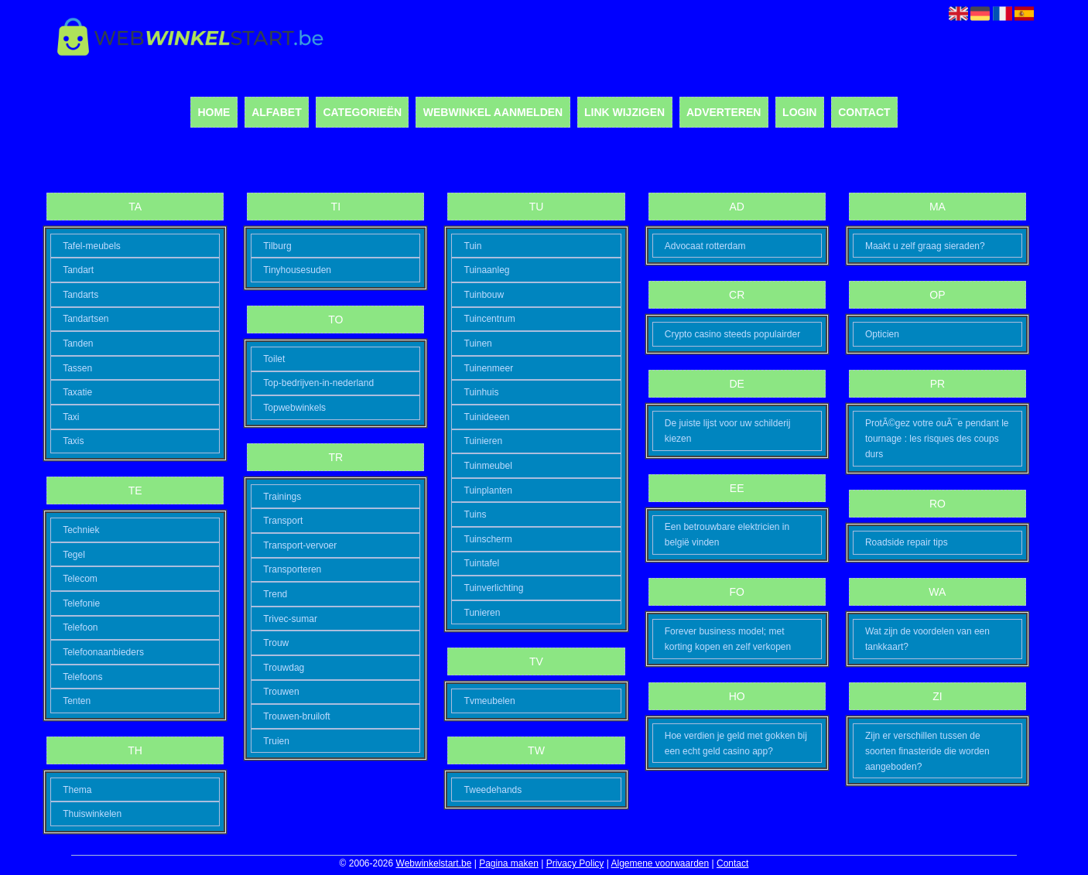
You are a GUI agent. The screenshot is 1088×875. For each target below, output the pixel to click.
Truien (276, 741)
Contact (864, 112)
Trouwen (281, 691)
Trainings (282, 496)
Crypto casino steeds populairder (732, 334)
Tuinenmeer (489, 368)
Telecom (80, 578)
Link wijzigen (624, 112)
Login (799, 112)
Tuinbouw (484, 294)
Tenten (77, 701)
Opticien (882, 334)
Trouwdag (283, 667)
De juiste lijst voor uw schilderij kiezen (728, 431)
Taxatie (77, 392)
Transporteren (292, 569)
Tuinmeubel (488, 465)
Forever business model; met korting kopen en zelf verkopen (728, 639)
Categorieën (362, 112)
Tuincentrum (489, 318)
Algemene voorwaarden (660, 863)
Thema (77, 789)
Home (213, 112)
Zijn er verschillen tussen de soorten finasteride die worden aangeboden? (927, 751)
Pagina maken (509, 863)
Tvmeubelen (489, 701)
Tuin (473, 246)
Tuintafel (482, 563)
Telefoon (80, 627)
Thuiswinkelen (92, 813)
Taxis (73, 441)
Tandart (78, 270)
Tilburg (277, 246)
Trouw (276, 642)
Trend (275, 594)
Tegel (74, 554)
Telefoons (82, 677)
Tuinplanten (488, 490)
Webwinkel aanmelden (493, 112)
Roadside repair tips (906, 542)
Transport (283, 520)
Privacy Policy (575, 863)
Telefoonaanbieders (103, 652)
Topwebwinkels (294, 407)
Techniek (81, 530)
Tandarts (80, 294)
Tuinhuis (481, 392)
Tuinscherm (488, 539)
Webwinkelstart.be (434, 863)
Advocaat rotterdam (705, 246)
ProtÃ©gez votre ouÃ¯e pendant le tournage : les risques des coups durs (937, 439)
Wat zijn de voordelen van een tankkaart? (927, 639)
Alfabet (276, 112)
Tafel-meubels (92, 246)
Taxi (71, 417)
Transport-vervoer (300, 545)
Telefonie (81, 603)
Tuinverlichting (494, 588)
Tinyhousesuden (297, 270)
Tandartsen (85, 318)
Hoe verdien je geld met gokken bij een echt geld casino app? (736, 743)
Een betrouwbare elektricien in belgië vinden (727, 534)
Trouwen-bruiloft (296, 716)
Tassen (77, 368)
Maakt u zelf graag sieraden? (925, 246)
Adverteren (723, 112)
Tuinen (478, 343)
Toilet (274, 359)
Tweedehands (493, 789)
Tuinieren (483, 441)
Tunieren (482, 612)
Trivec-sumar (290, 619)
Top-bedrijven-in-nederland (318, 383)
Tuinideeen (487, 417)
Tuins (475, 514)
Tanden (78, 343)
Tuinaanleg (487, 270)
